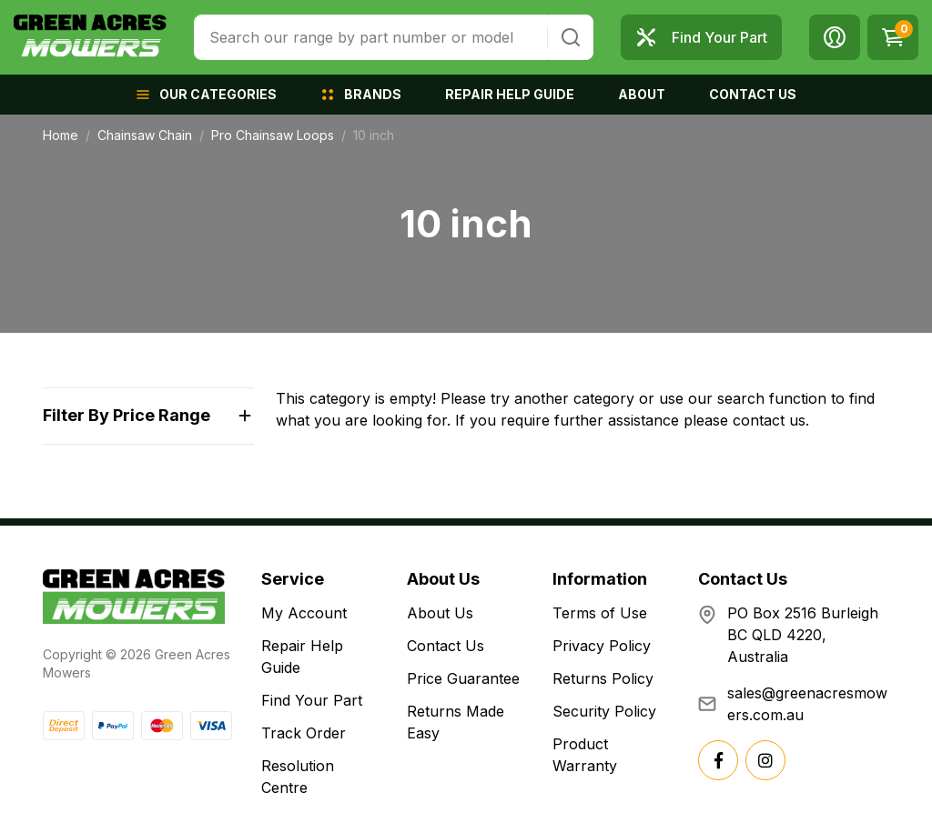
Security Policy (604, 711)
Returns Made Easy (455, 722)
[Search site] (570, 37)
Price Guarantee (463, 678)
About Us (440, 613)
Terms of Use (599, 613)
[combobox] (371, 37)
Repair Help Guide (302, 657)
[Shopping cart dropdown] (892, 37)
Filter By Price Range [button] (126, 415)
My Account (304, 613)
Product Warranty (584, 755)
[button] (834, 37)
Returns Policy (602, 678)
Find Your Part (311, 700)
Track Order (303, 733)
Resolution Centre (297, 777)
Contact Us (445, 646)
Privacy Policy (601, 646)
